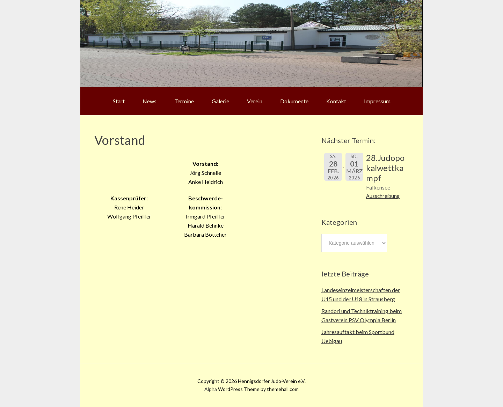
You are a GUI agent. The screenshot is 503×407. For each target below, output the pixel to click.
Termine (184, 101)
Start (119, 101)
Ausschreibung (383, 196)
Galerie (220, 101)
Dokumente (294, 101)
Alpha (210, 389)
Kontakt (336, 101)
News (149, 101)
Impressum (377, 101)
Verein (254, 101)
